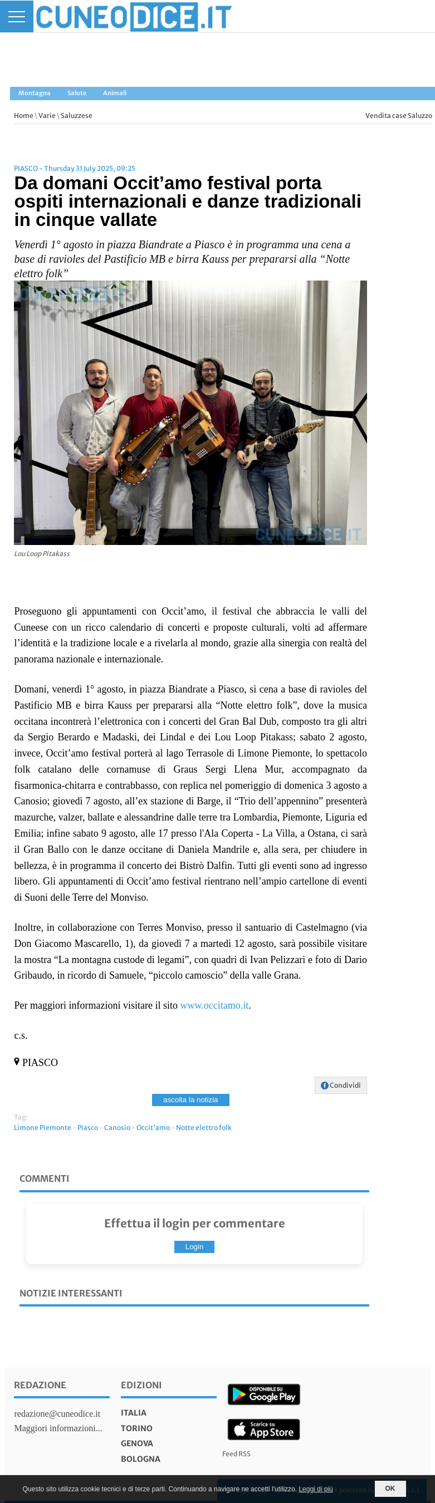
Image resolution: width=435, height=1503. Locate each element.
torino (137, 1428)
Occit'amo (153, 1127)
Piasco (87, 1127)
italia (133, 1413)
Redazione (40, 1385)
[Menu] (16, 16)
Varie (47, 115)
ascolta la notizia (190, 1100)
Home (23, 115)
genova (137, 1443)
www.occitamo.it (214, 1005)
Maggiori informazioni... (58, 1428)
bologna (140, 1459)
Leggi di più (316, 1489)
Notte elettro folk (204, 1127)
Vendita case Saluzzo (398, 115)
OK (390, 1488)
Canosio (117, 1127)
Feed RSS (236, 1454)
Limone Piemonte (42, 1127)
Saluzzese (76, 115)
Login (194, 1246)
